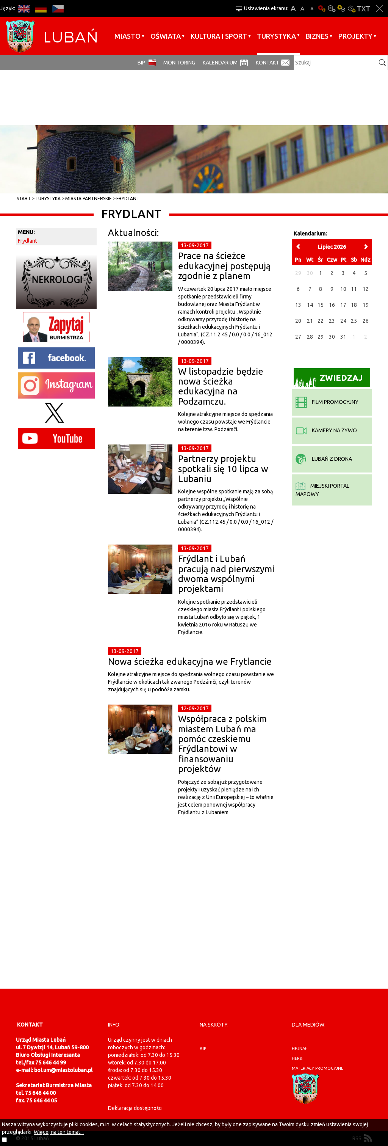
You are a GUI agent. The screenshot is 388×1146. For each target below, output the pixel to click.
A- (312, 8)
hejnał (299, 1048)
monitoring (179, 63)
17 (343, 305)
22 (321, 321)
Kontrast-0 (331, 8)
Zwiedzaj (328, 380)
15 (321, 305)
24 (343, 321)
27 (298, 337)
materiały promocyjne (317, 1068)
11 (354, 289)
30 (332, 337)
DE (40, 8)
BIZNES (317, 36)
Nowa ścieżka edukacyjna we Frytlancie (190, 661)
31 (343, 337)
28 (310, 337)
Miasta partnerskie (88, 198)
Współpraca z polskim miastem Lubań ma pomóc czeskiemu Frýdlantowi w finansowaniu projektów (222, 744)
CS (57, 8)
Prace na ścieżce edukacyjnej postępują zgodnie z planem (224, 266)
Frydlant (127, 198)
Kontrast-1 (341, 8)
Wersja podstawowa (322, 8)
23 (332, 321)
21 (310, 321)
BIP (141, 63)
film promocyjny (327, 402)
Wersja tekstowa (363, 8)
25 (354, 321)
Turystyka (276, 36)
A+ (293, 8)
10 (343, 289)
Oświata (165, 36)
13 (298, 305)
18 (354, 305)
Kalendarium (220, 63)
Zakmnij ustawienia (379, 8)
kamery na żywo (326, 430)
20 (298, 321)
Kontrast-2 (351, 8)
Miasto (127, 36)
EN (23, 8)
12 (366, 289)
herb (297, 1058)
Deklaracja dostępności (135, 1108)
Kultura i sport (219, 36)
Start (24, 198)
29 (321, 337)
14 (310, 305)
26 (366, 321)
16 (332, 305)
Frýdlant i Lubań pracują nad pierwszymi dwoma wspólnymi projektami (226, 574)
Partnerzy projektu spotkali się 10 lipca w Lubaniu (223, 469)
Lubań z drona (324, 459)
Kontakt (267, 63)
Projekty (355, 36)
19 (366, 305)
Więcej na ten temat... (59, 1132)
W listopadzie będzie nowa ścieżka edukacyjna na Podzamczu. (220, 386)
